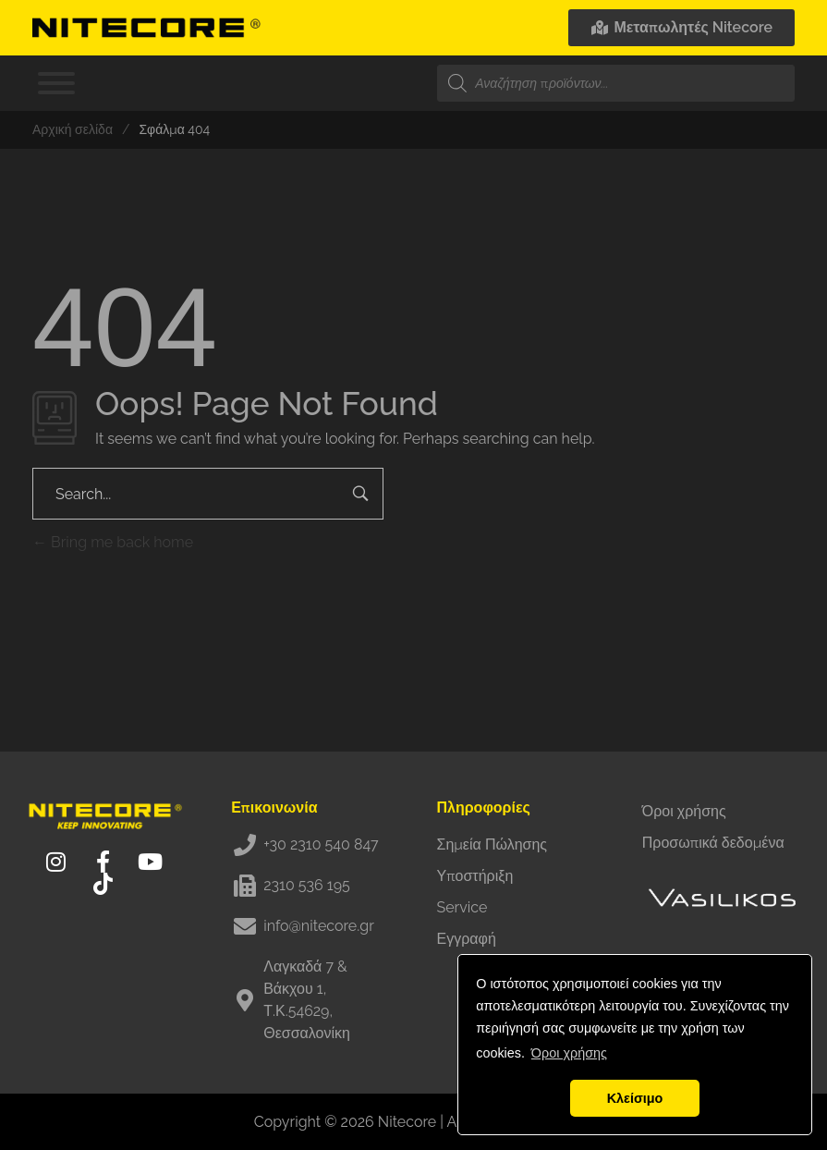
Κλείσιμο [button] (635, 1098)
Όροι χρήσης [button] (569, 1053)
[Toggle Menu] (56, 83)
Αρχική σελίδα (72, 129)
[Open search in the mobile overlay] (616, 83)
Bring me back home (112, 542)
